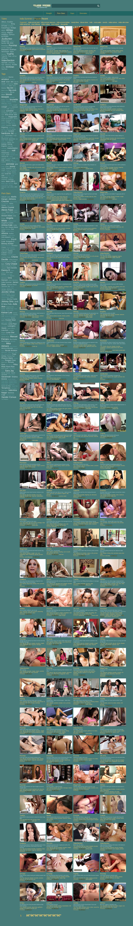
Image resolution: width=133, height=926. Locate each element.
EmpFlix (10, 26)
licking (9, 144)
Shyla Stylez (4, 382)
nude (13, 158)
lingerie (4, 146)
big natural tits (5, 92)
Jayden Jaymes (6, 290)
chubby (14, 101)
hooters (29, 850)
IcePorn (12, 34)
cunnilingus (4, 113)
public (7, 166)
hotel (78, 52)
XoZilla (14, 64)
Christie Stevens (6, 261)
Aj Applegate (4, 203)
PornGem (4, 45)
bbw (10, 86)
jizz (17, 139)
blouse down (84, 22)
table (92, 583)
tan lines (36, 110)
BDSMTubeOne (5, 24)
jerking (104, 436)
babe (16, 84)
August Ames (11, 235)
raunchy (60, 139)
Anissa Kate (6, 225)
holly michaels (117, 615)
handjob (11, 131)
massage (3, 148)
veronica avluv (115, 616)
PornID (3, 47)
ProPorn (13, 50)
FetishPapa (5, 28)
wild (2, 188)
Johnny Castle (12, 299)
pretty (3, 166)
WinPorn (8, 64)
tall (32, 110)
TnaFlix (10, 54)
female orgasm (90, 819)
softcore (14, 174)
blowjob (5, 97)
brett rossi (107, 468)
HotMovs (4, 34)
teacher (91, 316)
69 (50, 138)
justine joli (34, 140)
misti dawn (88, 408)
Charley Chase (6, 257)
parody (36, 554)
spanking (7, 175)
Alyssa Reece (10, 214)
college (9, 103)
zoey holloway (35, 24)
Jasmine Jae (5, 286)
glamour (89, 79)
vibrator (34, 228)
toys (15, 183)
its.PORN (4, 36)
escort (74, 52)
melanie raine (62, 82)
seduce (80, 257)
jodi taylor (115, 81)
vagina (90, 760)
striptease (4, 179)
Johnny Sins (7, 301)
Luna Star (10, 332)
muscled (60, 257)
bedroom (60, 79)
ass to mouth (34, 611)
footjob (109, 907)
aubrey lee (108, 289)
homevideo (9, 135)
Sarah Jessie (5, 373)
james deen (62, 170)
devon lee (58, 199)
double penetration (7, 118)
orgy (12, 160)
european (8, 120)
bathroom (78, 286)
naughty (3, 158)
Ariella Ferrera (5, 229)
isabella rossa (54, 200)
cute (2, 114)
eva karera (64, 199)
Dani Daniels (12, 268)
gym (32, 407)
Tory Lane (4, 390)
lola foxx (34, 82)
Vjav (2, 64)
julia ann (115, 170)
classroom (69, 672)
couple (15, 105)
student (119, 52)
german (3, 129)
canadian (102, 614)
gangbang (11, 127)
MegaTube (5, 41)
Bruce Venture (11, 247)
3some (10, 77)
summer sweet (62, 496)
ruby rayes (49, 201)
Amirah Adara (6, 216)
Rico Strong (9, 364)
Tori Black (14, 388)
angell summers (83, 199)
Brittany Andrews (6, 245)
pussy (12, 166)
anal (3, 81)
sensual (3, 172)
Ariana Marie (13, 227)
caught (87, 286)
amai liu (105, 22)
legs (13, 142)
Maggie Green (13, 334)
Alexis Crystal (7, 207)
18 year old (4, 77)
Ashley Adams (10, 231)
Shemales (83, 13)
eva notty (117, 791)
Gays (72, 13)
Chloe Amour (13, 259)
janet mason (116, 350)
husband (6, 137)
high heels (66, 436)
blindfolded (95, 522)
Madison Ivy (4, 334)
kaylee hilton (61, 200)
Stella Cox (11, 384)
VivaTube (11, 62)
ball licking (81, 50)
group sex (65, 196)
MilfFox (12, 41)
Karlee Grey (9, 308)
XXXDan (10, 67)
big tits (12, 92)
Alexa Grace (10, 205)
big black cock (106, 314)
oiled (123, 583)
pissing (3, 164)
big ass (10, 88)
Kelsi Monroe (8, 314)
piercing (14, 162)
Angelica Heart (12, 221)
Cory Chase (11, 264)
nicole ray (34, 346)
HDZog (3, 32)
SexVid (3, 54)
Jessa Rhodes (5, 294)
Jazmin (15, 290)
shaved (8, 172)
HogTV (10, 32)
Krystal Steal (10, 320)
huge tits (34, 850)
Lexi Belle (4, 326)
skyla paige (35, 440)
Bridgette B (10, 241)
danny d (27, 170)
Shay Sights (4, 381)
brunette (14, 99)
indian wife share (123, 22)
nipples (9, 158)
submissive (106, 790)
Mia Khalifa (13, 339)
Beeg (13, 24)
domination (76, 346)
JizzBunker (6, 39)
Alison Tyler (9, 212)
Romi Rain (10, 367)
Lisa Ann (4, 330)
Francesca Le (5, 276)
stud (118, 644)
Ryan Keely (4, 368)
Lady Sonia (4, 322)
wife (15, 187)
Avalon (8, 239)
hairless (117, 286)
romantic (75, 257)
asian (8, 82)
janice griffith (89, 733)
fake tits (13, 122)
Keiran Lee (6, 312)
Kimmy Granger (5, 318)
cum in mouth (66, 552)
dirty (6, 117)
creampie (15, 107)
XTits (3, 67)
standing (26, 228)
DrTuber (4, 26)
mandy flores (75, 22)
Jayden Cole (10, 288)
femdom (8, 125)
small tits (8, 174)
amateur (5, 79)
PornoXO (5, 50)
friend (104, 407)
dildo (2, 117)
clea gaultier (64, 24)
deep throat (9, 115)
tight (6, 183)
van (74, 437)
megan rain (115, 408)
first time (105, 907)
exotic (89, 407)
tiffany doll (88, 585)
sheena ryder (121, 289)
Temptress (5, 388)
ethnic (21, 612)
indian (11, 137)
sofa (37, 139)
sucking (10, 179)
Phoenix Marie (7, 358)
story (30, 110)
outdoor (3, 162)
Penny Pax (11, 356)
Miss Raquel (13, 346)
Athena (4, 233)
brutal (93, 345)
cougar (10, 105)
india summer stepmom (48, 22)
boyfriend (55, 552)
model (3, 154)
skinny (14, 172)
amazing (55, 79)
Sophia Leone (13, 382)
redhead (9, 168)
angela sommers (56, 346)
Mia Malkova (5, 341)
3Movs (3, 22)
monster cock (14, 154)
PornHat (13, 45)
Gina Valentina (13, 280)
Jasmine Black (12, 284)
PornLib (9, 47)
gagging (28, 524)
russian (8, 170)
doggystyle (12, 117)
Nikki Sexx (11, 352)
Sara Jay (9, 370)
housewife (107, 110)
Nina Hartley (7, 354)
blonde (9, 94)
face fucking (85, 644)
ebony (15, 118)
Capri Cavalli (5, 249)
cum (7, 109)
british (7, 100)
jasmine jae (35, 260)
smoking (49, 258)
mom (7, 154)
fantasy (3, 123)
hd (12, 133)
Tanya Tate (15, 386)
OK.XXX (10, 43)
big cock (12, 90)
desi (118, 347)
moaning (12, 153)
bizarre (35, 522)
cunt (10, 113)
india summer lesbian (63, 22)
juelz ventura (35, 317)
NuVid (3, 43)
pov (16, 164)
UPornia (4, 58)
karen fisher (112, 793)
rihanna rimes (68, 200)
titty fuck (11, 183)
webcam (4, 187)
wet (8, 187)
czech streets (55, 24)
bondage (12, 97)
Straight (49, 13)
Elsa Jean (9, 272)
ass (12, 82)
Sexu (12, 52)
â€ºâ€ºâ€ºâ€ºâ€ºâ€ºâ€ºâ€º (43, 915)
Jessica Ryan (10, 295)
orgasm (7, 160)
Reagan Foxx (10, 360)
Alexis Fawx (7, 210)
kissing (11, 140)
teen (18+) (10, 181)
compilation (4, 105)
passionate (102, 675)
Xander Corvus (8, 397)
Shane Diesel (11, 379)
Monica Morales (7, 348)
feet (9, 123)
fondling (78, 583)
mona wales (97, 22)
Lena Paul (12, 324)
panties (9, 162)
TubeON (4, 56)
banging (25, 227)
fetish (14, 125)
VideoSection (7, 60)
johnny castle (89, 53)
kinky (6, 140)
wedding (24, 168)
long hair (10, 146)
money (81, 52)
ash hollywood (55, 379)
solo (2, 176)
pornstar (10, 164)
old (17, 158)
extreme (86, 524)
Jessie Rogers (5, 297)
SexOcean (5, 52)
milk (67, 493)
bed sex (51, 50)
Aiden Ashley (13, 201)
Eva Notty (9, 274)
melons (9, 151)
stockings (4, 177)
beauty (3, 88)
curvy (14, 113)
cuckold (3, 109)
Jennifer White (8, 292)
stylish (88, 257)
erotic (3, 120)
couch (36, 198)
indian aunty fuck (25, 24)
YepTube (4, 69)
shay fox (102, 351)
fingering (4, 127)
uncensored (4, 185)
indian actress (113, 22)
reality (3, 168)
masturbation (12, 148)
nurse (74, 908)
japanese (12, 139)
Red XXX (4, 362)
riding (14, 168)
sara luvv (61, 554)
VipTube (4, 63)
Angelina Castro (7, 223)
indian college (45, 24)
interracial (4, 139)
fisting (101, 819)
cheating (8, 101)
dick (15, 115)
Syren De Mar (6, 386)
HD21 (3, 30)
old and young (103, 585)
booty (3, 100)
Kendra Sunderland (10, 316)
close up (4, 103)
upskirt (63, 437)
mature (3, 151)
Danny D (5, 270)
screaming (13, 170)
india (90, 22)
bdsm (14, 86)
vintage (11, 185)
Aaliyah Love (5, 197)
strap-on (11, 177)
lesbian (4, 144)
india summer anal (33, 22)
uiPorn (14, 56)
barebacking (4, 86)
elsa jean (107, 229)
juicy (107, 198)
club (94, 50)
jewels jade (122, 350)
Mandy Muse (5, 337)
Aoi (6, 227)
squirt (12, 175)
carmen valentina (109, 791)
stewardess (91, 52)
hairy (5, 131)
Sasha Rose (11, 374)
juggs (2, 140)
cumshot (9, 111)
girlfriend (8, 129)
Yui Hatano (4, 399)
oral (2, 160)
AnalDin (10, 22)
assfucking (9, 84)
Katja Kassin (9, 310)
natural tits (4, 156)
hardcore (5, 133)
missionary (5, 153)
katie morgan (62, 615)
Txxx (9, 56)
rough (3, 170)
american (12, 79)
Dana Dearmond (6, 266)
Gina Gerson (6, 279)
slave (101, 790)
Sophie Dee (4, 384)
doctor (88, 907)
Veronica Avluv (10, 395)
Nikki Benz (4, 352)
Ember (3, 274)
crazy (9, 107)
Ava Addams (6, 237)
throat (3, 183)
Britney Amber (7, 243)
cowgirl (4, 107)
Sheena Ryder (13, 381)
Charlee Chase (11, 254)
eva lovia (107, 555)
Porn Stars (61, 13)
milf (13, 150)
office (27, 110)
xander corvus (89, 168)
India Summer (6, 282)
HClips (13, 28)
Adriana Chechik (8, 200)
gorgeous (64, 167)
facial (8, 122)
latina (9, 142)
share (28, 199)
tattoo (3, 181)
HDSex (9, 30)
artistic (51, 524)
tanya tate (61, 318)
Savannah (6, 377)
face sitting (91, 109)
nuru (50, 789)
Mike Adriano (6, 344)
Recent (45, 19)
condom (35, 109)
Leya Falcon (11, 328)
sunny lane (61, 733)
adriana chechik (56, 53)
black (3, 94)
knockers (3, 142)
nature (11, 156)
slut (2, 174)
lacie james (118, 793)
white (12, 187)
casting (3, 101)
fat (7, 123)
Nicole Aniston (11, 350)
